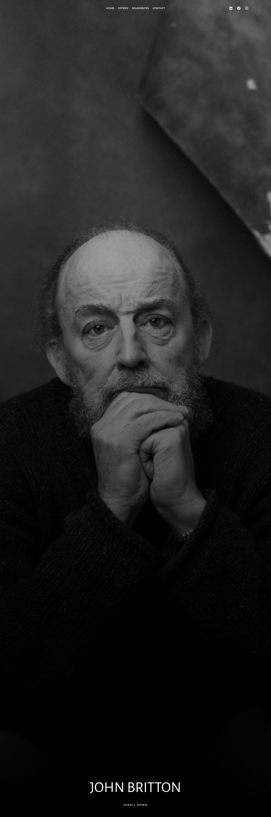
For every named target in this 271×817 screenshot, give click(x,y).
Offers (123, 8)
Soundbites (140, 8)
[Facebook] (239, 8)
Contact (159, 8)
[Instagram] (246, 8)
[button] (135, 805)
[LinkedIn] (231, 8)
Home (110, 8)
